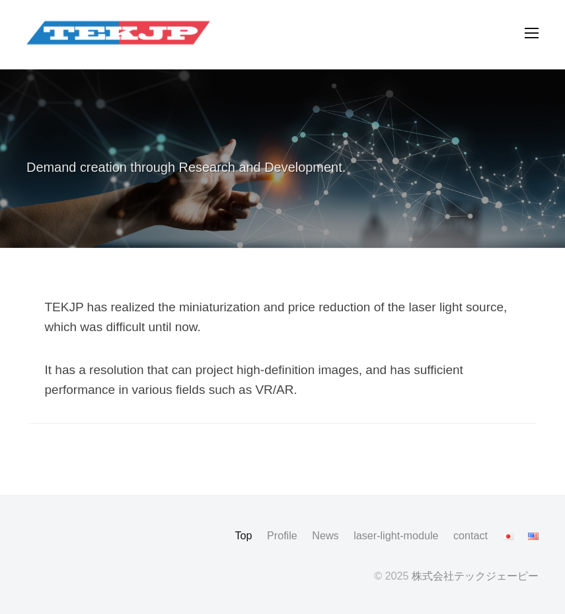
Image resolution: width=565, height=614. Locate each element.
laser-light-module (396, 535)
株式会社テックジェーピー (475, 576)
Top (243, 535)
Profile (282, 535)
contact (470, 535)
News (325, 535)
